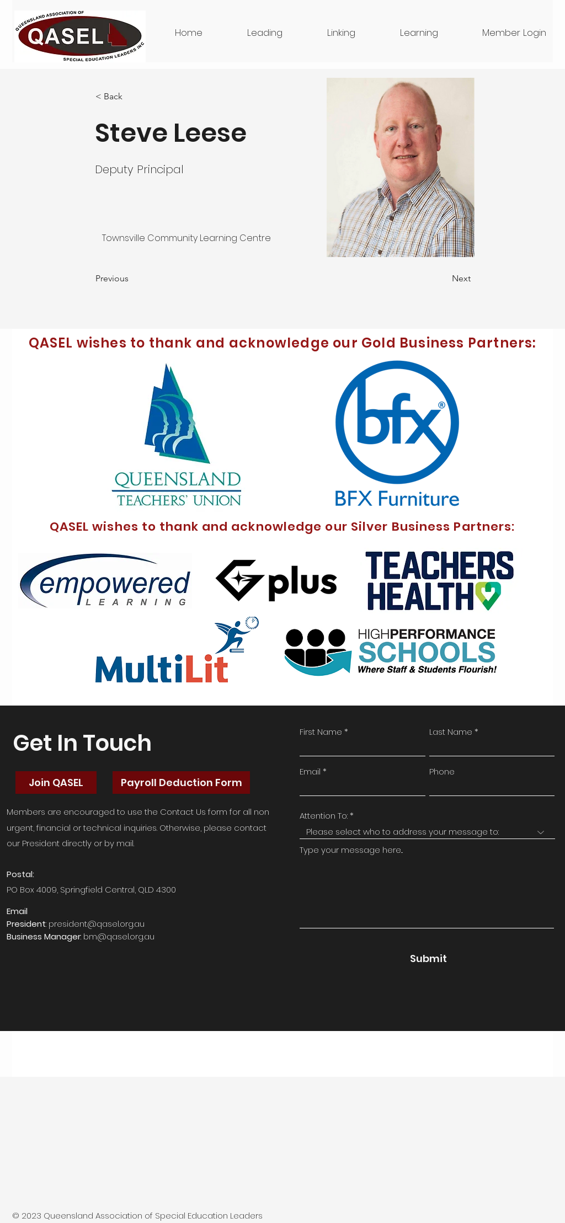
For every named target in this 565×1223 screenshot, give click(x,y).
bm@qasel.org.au (118, 936)
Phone (442, 771)
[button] (498, 32)
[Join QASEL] (56, 782)
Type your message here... (351, 850)
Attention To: (324, 815)
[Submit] (428, 958)
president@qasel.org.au (97, 924)
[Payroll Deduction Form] (181, 782)
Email (310, 771)
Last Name (450, 732)
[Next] (443, 279)
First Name (321, 732)
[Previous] (131, 279)
